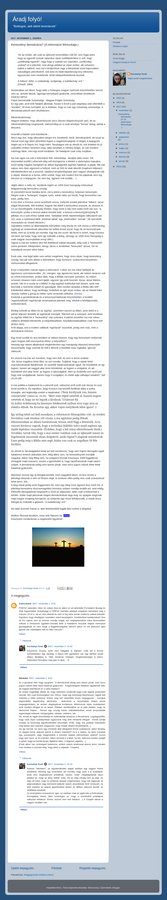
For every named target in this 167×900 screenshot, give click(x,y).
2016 (119, 166)
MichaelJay (93, 887)
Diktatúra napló (120, 46)
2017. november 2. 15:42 (60, 646)
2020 (119, 98)
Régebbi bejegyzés (92, 868)
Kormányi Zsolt (35, 646)
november (124, 110)
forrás (78, 293)
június (122, 144)
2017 (119, 106)
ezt (12, 209)
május (122, 148)
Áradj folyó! (27, 19)
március (123, 152)
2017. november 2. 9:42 (40, 678)
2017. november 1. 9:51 (44, 603)
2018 (119, 102)
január (122, 161)
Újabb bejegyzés (22, 868)
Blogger (116, 887)
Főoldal (57, 868)
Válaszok (26, 640)
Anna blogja (118, 58)
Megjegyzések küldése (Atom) (38, 875)
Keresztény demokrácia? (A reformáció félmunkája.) (124, 121)
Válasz (22, 634)
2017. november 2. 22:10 (60, 764)
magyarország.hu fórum (124, 62)
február (123, 156)
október (123, 133)
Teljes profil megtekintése (140, 78)
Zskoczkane (25, 603)
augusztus (124, 137)
